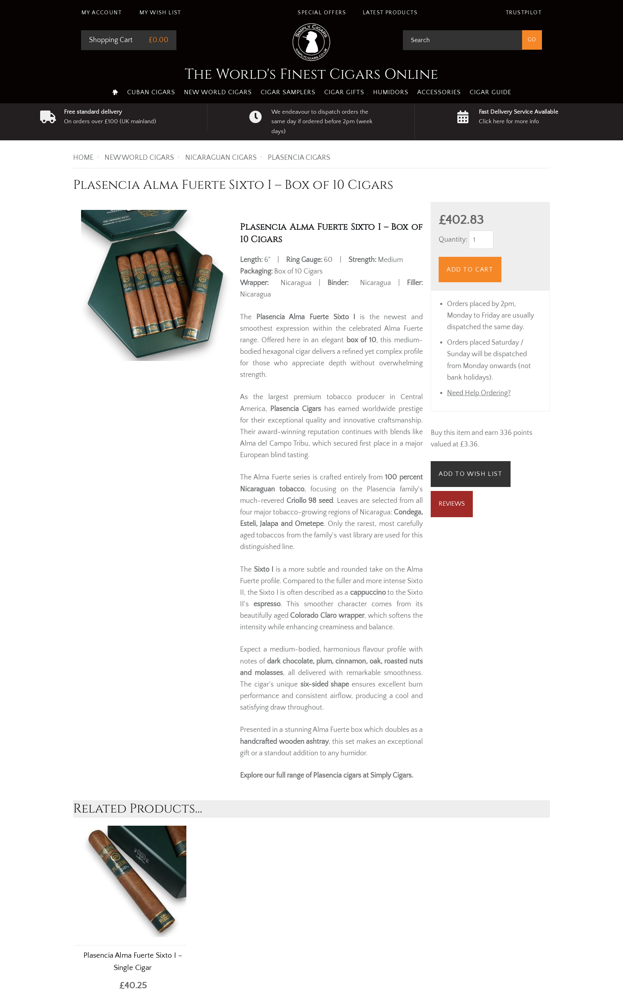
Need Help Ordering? (479, 393)
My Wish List (160, 13)
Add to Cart (470, 269)
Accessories (439, 92)
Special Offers (322, 13)
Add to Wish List (471, 473)
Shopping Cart (111, 40)
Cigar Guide (490, 92)
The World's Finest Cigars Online (311, 74)
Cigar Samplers (288, 92)
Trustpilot (524, 13)
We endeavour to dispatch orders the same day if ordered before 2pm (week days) (321, 122)
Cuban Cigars (151, 92)
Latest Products (390, 13)
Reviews (452, 503)
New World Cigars (218, 92)
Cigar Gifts (344, 92)
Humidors (390, 92)
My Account (101, 13)
